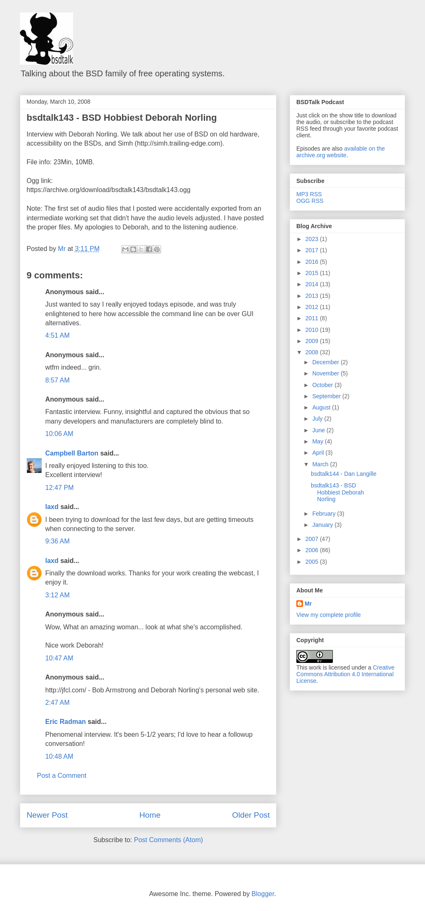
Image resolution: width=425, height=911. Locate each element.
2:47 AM (57, 702)
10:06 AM (59, 433)
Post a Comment (61, 775)
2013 (312, 295)
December (326, 362)
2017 (312, 250)
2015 (312, 273)
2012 (312, 307)
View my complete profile (328, 614)
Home (150, 815)
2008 (312, 352)
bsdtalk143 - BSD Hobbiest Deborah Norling (122, 117)
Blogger (263, 893)
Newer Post (47, 815)
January (323, 524)
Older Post (251, 815)
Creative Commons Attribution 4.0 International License (345, 674)
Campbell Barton (71, 453)
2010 (312, 329)
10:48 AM (59, 756)
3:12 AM (57, 595)
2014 (312, 284)
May (318, 441)
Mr (308, 603)
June (319, 430)
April (318, 452)
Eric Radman (65, 721)
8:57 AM (57, 380)
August (322, 407)
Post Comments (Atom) (168, 839)
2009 (312, 341)
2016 (312, 261)
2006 (312, 550)
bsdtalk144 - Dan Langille (343, 473)
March (321, 464)
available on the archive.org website (340, 151)
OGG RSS (309, 200)
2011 (312, 318)
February (324, 513)
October (323, 385)
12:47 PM (59, 487)
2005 (312, 561)
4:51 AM (57, 335)
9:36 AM (57, 541)
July (318, 418)
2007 (312, 539)
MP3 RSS (309, 194)
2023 (312, 239)
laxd (52, 506)
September (327, 396)
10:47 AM (59, 658)
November (326, 373)
